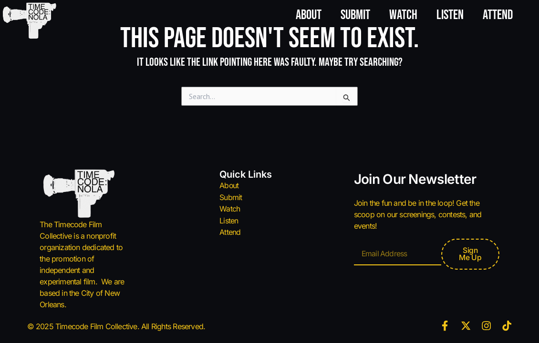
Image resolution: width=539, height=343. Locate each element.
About (308, 15)
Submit (355, 15)
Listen (450, 15)
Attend (498, 15)
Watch (403, 15)
